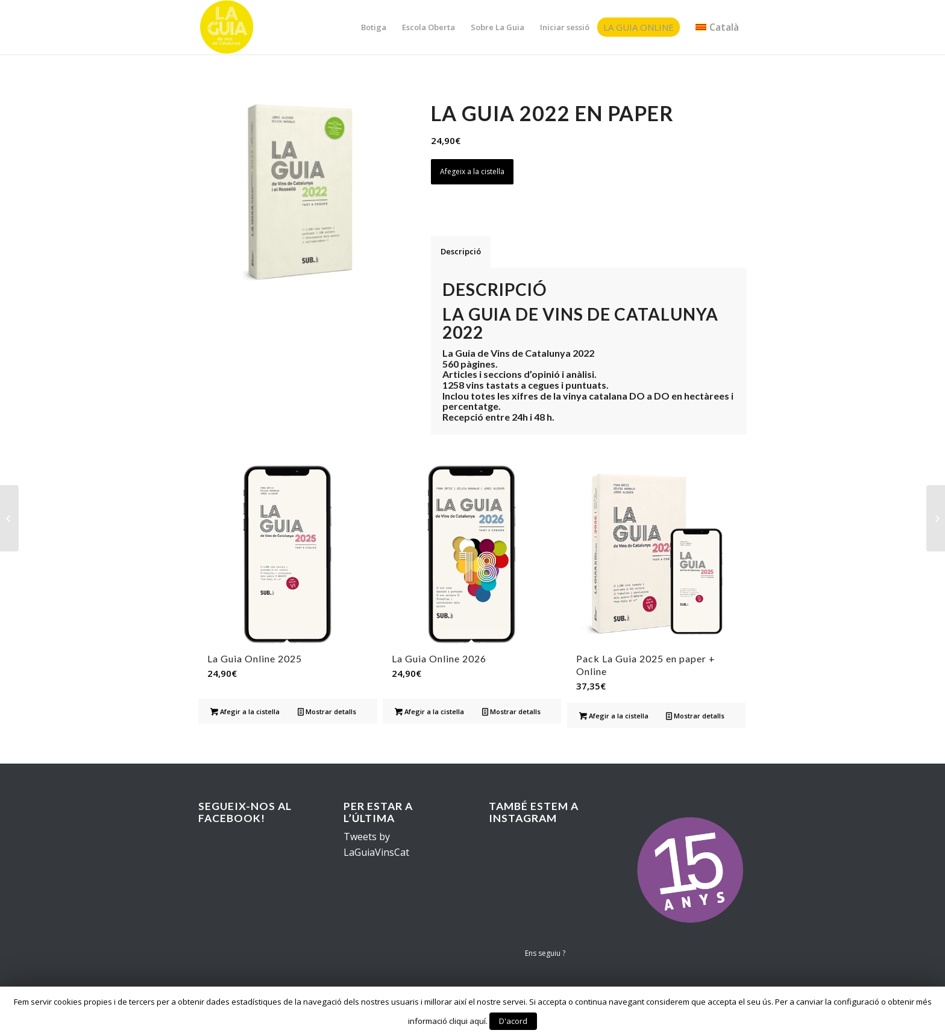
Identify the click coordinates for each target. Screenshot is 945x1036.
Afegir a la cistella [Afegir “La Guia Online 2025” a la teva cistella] (245, 711)
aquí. (478, 1021)
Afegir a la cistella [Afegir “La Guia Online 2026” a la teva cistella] (429, 711)
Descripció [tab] (461, 251)
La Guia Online (638, 27)
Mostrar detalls (327, 711)
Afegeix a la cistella (472, 171)
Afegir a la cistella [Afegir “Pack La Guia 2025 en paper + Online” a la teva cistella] (613, 715)
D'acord (513, 1021)
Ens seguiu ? (545, 953)
